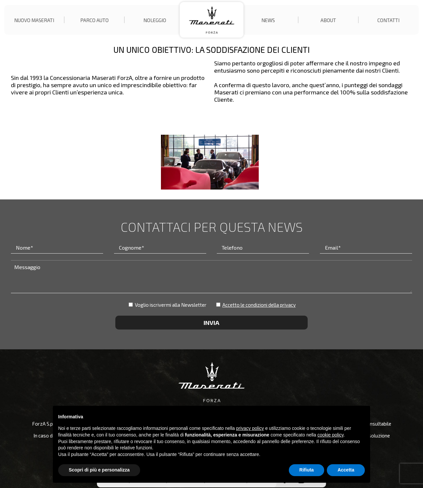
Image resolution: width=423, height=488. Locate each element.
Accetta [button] (345, 469)
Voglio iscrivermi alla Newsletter (168, 305)
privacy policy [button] (250, 428)
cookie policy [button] (330, 434)
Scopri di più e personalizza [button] (99, 469)
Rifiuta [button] (306, 469)
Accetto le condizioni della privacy (259, 305)
